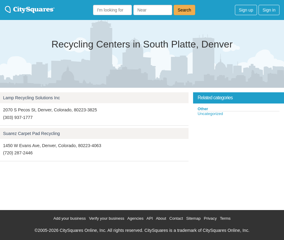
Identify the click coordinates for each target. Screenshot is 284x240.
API (149, 218)
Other (203, 109)
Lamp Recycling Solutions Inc (31, 97)
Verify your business (106, 218)
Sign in (269, 10)
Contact (176, 218)
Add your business (69, 218)
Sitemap (193, 218)
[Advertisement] (238, 161)
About (161, 218)
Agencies (135, 218)
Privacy (210, 218)
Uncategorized (210, 113)
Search (184, 10)
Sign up (246, 10)
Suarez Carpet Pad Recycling (31, 133)
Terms (225, 218)
